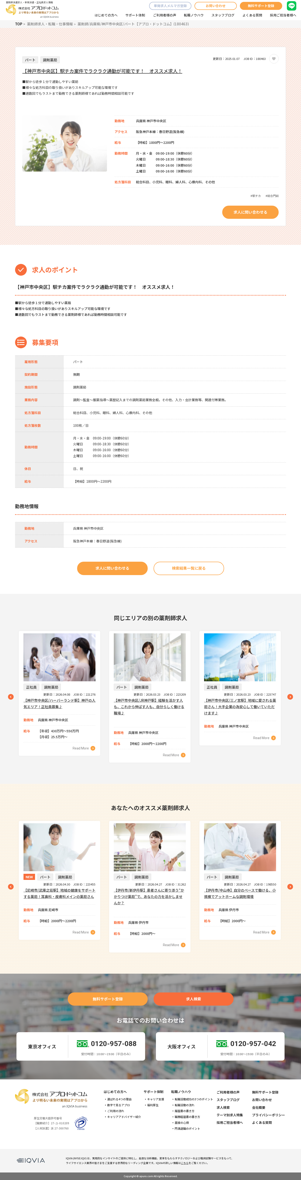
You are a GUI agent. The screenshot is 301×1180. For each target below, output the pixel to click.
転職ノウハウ (194, 15)
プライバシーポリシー (268, 1115)
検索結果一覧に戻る (189, 568)
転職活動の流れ (184, 1105)
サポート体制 (135, 15)
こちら (185, 1163)
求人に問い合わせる (250, 212)
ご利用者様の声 (164, 15)
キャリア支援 (155, 1099)
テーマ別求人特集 (230, 1115)
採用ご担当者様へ (283, 15)
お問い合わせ (216, 5)
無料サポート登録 (261, 5)
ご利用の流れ (115, 1110)
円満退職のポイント (187, 1128)
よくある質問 (252, 15)
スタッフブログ (222, 15)
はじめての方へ (106, 15)
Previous (11, 697)
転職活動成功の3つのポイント (194, 1099)
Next (290, 697)
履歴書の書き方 (184, 1110)
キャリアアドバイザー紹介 (124, 1116)
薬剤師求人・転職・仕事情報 (50, 24)
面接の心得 (182, 1122)
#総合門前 (272, 196)
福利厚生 (152, 1105)
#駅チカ (255, 196)
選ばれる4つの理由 (119, 1099)
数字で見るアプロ (118, 1105)
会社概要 (258, 1107)
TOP (18, 24)
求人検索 (193, 999)
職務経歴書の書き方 (187, 1116)
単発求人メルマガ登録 (170, 5)
